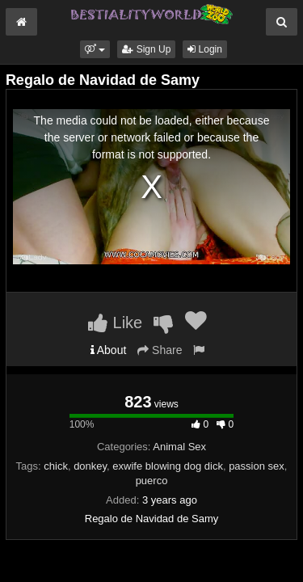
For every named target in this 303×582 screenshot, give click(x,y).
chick (56, 466)
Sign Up (146, 49)
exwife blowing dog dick (167, 466)
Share (159, 350)
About (108, 350)
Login (204, 49)
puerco (152, 480)
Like (115, 322)
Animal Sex (179, 447)
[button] (95, 49)
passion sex (256, 466)
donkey (90, 466)
